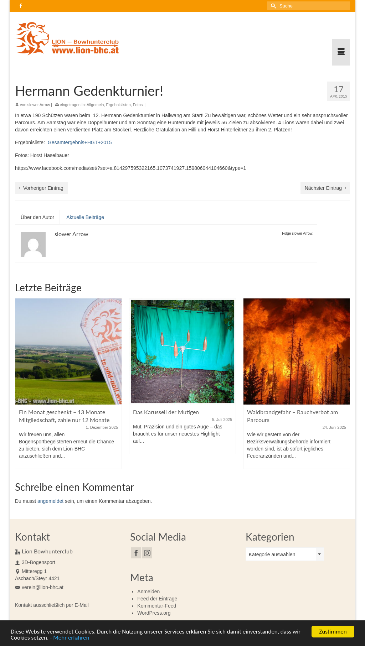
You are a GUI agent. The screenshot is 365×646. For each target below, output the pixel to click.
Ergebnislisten (118, 105)
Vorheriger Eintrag (43, 188)
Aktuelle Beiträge (85, 217)
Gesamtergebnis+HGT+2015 (80, 142)
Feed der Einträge (157, 598)
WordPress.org (153, 613)
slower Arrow (38, 105)
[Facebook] (136, 552)
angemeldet (50, 501)
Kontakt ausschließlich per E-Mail (52, 605)
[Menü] (341, 52)
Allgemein (95, 105)
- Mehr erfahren (69, 639)
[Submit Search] (272, 5)
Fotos (138, 105)
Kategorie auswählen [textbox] (272, 554)
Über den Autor (37, 217)
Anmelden (148, 591)
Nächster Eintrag (323, 188)
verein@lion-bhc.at (39, 587)
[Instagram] (147, 552)
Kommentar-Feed (156, 606)
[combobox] (285, 554)
